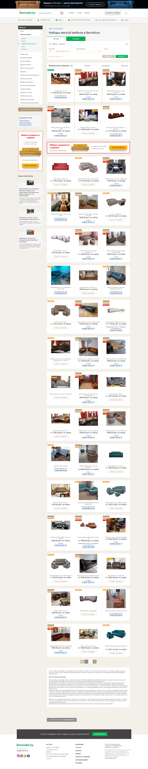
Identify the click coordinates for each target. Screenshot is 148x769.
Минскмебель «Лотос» (60, 251)
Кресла (23, 41)
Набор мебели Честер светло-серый (60, 128)
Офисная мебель (25, 65)
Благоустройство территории (79, 20)
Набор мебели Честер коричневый (61, 646)
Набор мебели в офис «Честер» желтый (88, 214)
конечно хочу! (99, 734)
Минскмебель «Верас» (60, 502)
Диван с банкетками (60, 466)
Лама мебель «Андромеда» (88, 611)
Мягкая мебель (25, 34)
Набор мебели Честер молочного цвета (88, 91)
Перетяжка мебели (25, 125)
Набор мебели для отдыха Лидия (60, 575)
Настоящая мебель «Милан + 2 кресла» (116, 128)
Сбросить (108, 56)
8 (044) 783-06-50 (116, 330)
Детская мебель (25, 61)
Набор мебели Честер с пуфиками (116, 179)
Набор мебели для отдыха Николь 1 (116, 646)
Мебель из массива (26, 82)
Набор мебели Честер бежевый (116, 359)
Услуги (125, 20)
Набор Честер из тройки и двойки (116, 537)
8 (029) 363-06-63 (60, 97)
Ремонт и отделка (26, 20)
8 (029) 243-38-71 (116, 136)
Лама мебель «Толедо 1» (116, 466)
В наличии (87, 65)
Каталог (71, 13)
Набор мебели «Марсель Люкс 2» (116, 322)
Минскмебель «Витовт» (60, 431)
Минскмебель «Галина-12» (88, 287)
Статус (106, 49)
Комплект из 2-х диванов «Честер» (88, 359)
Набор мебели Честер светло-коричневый (88, 394)
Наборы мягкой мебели (28, 44)
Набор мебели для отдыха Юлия (88, 179)
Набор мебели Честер (61, 611)
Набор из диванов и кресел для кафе (61, 214)
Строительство (45, 20)
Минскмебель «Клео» (116, 394)
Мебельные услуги (26, 96)
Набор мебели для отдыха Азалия (116, 502)
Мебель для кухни (26, 78)
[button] (50, 44)
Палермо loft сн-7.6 (61, 91)
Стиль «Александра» (60, 322)
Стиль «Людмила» (116, 214)
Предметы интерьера (27, 99)
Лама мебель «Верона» (60, 179)
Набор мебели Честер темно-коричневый (116, 251)
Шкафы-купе (24, 54)
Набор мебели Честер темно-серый (88, 322)
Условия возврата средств (110, 758)
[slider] (57, 51)
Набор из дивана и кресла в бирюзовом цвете (116, 288)
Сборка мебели (24, 120)
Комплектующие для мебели (29, 103)
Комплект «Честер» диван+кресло (88, 575)
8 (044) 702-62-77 (88, 99)
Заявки (78, 753)
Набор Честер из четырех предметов (88, 251)
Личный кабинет (81, 760)
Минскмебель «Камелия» (116, 575)
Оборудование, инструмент (106, 20)
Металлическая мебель (28, 85)
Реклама (78, 763)
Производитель (80, 49)
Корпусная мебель (26, 58)
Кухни (22, 31)
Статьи (79, 13)
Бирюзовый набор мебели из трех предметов (88, 503)
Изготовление (106, 65)
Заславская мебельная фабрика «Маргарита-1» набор (60, 359)
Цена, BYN (51, 49)
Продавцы (75, 39)
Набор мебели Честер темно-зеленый (116, 91)
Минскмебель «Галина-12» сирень (61, 394)
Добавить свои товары (30, 109)
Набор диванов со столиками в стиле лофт (61, 288)
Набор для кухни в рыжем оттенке (116, 611)
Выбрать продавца (88, 133)
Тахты (23, 46)
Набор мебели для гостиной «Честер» (88, 466)
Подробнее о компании (112, 747)
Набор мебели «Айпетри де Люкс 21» (88, 538)
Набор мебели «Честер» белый (88, 431)
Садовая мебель (25, 89)
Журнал (87, 13)
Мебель (60, 20)
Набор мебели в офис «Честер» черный (61, 538)
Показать (121, 56)
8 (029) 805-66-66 (60, 220)
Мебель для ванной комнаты (29, 75)
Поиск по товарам (82, 756)
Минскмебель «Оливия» (88, 646)
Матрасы (23, 71)
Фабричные (124, 65)
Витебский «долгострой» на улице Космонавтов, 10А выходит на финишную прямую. (30, 218)
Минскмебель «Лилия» (88, 127)
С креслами (61, 44)
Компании (79, 744)
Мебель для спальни (27, 68)
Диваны (23, 38)
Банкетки (24, 49)
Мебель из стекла (26, 92)
